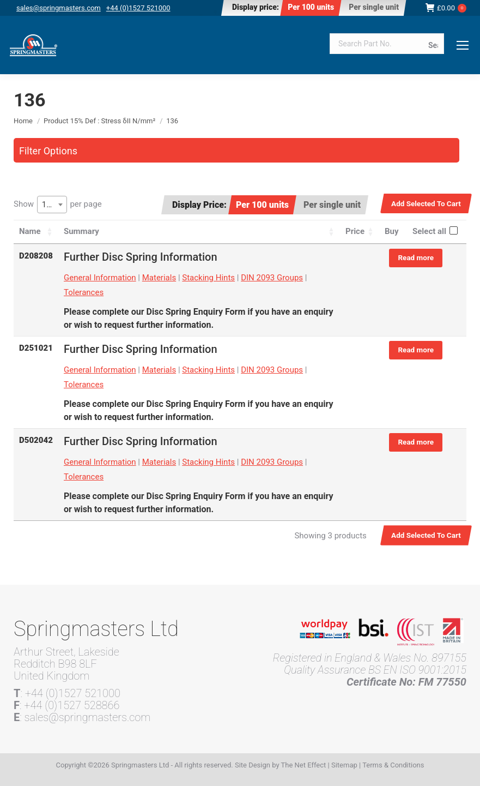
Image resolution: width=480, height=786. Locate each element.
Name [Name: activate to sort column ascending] (30, 231)
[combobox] (52, 204)
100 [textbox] (49, 204)
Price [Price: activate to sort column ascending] (354, 231)
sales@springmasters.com (58, 8)
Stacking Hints (208, 278)
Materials (159, 278)
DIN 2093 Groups (272, 278)
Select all (429, 231)
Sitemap (344, 765)
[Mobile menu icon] (462, 45)
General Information (100, 278)
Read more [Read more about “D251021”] (416, 349)
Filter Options (48, 151)
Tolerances (84, 292)
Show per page (58, 204)
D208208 (36, 256)
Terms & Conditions (393, 765)
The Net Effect (303, 765)
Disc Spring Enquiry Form (196, 312)
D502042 (36, 440)
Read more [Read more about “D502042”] (416, 441)
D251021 (36, 348)
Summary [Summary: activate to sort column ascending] (81, 231)
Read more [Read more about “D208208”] (416, 257)
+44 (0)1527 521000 (138, 8)
